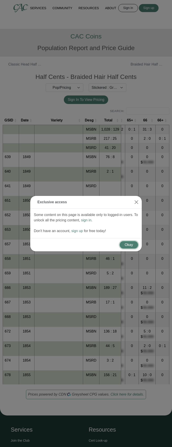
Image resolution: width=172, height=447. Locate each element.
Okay (129, 235)
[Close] (136, 192)
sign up (77, 221)
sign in (86, 211)
